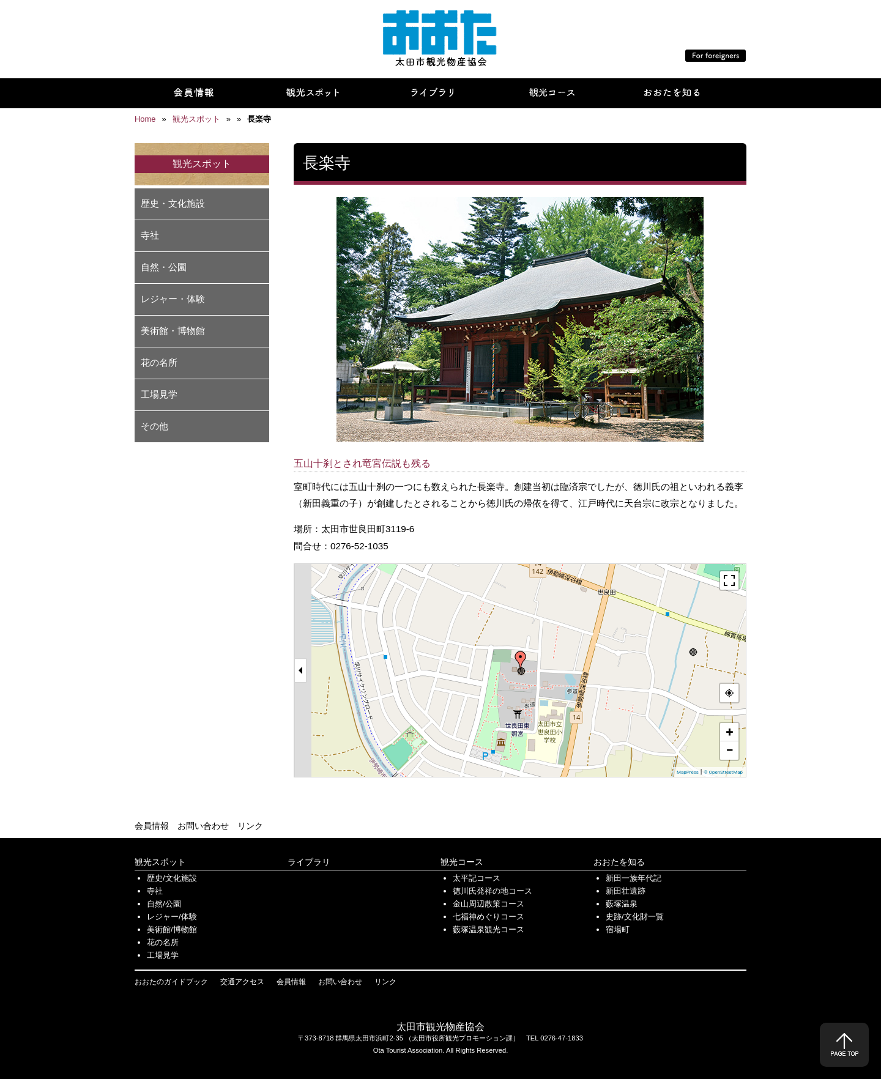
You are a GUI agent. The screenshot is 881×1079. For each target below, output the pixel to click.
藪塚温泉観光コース (488, 929)
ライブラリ (309, 862)
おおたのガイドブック (171, 981)
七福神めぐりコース (488, 916)
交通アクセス (242, 981)
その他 (154, 426)
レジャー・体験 (173, 299)
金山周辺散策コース (488, 903)
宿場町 (618, 929)
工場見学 (159, 394)
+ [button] (730, 732)
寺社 (150, 235)
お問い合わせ (203, 826)
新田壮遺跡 (625, 890)
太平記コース (476, 878)
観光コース (462, 862)
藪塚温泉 (622, 903)
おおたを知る (619, 862)
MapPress (688, 772)
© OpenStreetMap (723, 772)
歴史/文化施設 (172, 878)
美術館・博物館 (173, 330)
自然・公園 (164, 267)
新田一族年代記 (633, 878)
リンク (250, 826)
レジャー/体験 (172, 916)
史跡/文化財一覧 (635, 916)
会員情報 (152, 826)
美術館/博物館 (172, 929)
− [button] (729, 750)
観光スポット (160, 862)
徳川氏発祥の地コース (492, 890)
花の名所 (159, 362)
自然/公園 (164, 903)
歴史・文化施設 (173, 203)
